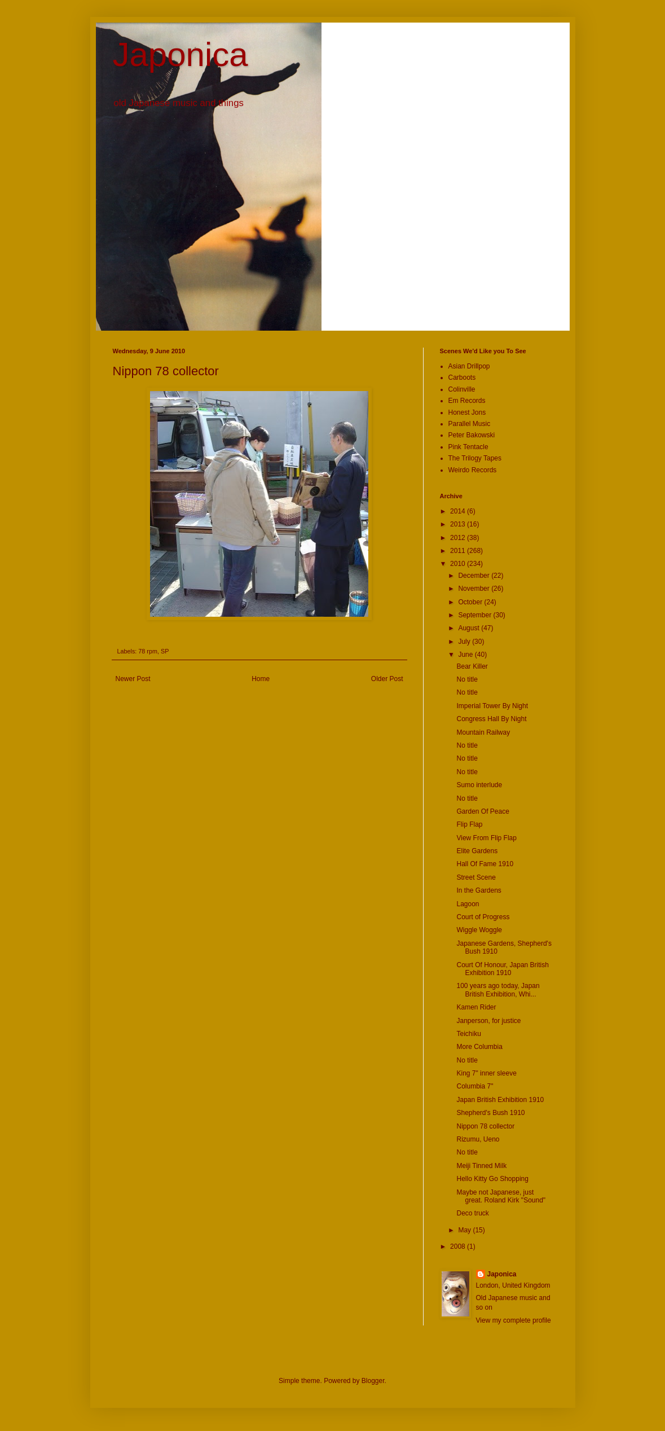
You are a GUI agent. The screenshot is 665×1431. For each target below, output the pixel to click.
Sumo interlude (479, 785)
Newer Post (133, 679)
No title (466, 679)
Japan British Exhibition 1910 (500, 1100)
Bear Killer (471, 666)
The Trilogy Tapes (475, 458)
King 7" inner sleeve (486, 1073)
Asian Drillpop (469, 366)
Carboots (462, 377)
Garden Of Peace (482, 811)
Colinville (461, 389)
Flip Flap (469, 824)
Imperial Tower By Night (492, 706)
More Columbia (479, 1047)
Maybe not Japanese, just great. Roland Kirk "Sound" (500, 1196)
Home (261, 679)
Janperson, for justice (488, 1021)
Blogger (373, 1381)
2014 (458, 511)
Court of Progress (482, 917)
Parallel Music (469, 424)
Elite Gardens (476, 851)
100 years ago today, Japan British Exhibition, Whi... (497, 990)
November (474, 588)
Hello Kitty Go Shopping (492, 1179)
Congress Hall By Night (491, 719)
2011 (458, 551)
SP (165, 651)
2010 (458, 564)
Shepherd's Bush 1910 (490, 1113)
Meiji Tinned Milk (481, 1166)
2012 (458, 538)
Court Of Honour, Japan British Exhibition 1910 (502, 969)
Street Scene (475, 877)
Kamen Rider (476, 1007)
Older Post (387, 679)
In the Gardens (478, 890)
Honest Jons (467, 412)
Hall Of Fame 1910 (484, 864)
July (465, 642)
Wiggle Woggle (478, 930)
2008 (458, 1246)
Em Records (467, 401)
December (474, 576)
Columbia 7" (474, 1086)
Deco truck (472, 1213)
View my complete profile (513, 1320)
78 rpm (147, 651)
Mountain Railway (483, 732)
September (475, 615)
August (469, 628)
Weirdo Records (472, 470)
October (471, 602)
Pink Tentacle (468, 447)
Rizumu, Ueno (477, 1139)
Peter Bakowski (471, 435)
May (465, 1230)
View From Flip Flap (486, 838)
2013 (458, 524)
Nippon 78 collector (485, 1126)
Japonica (180, 54)
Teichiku (468, 1034)
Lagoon (467, 904)
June (466, 655)
